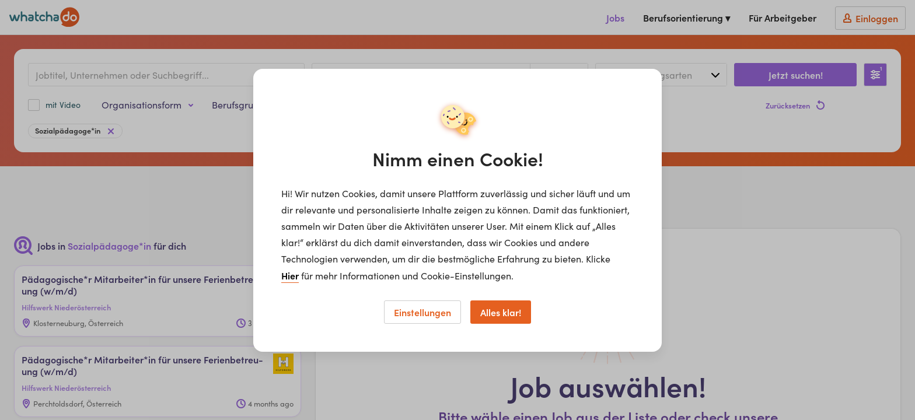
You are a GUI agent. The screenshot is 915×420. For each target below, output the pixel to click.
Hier (290, 275)
